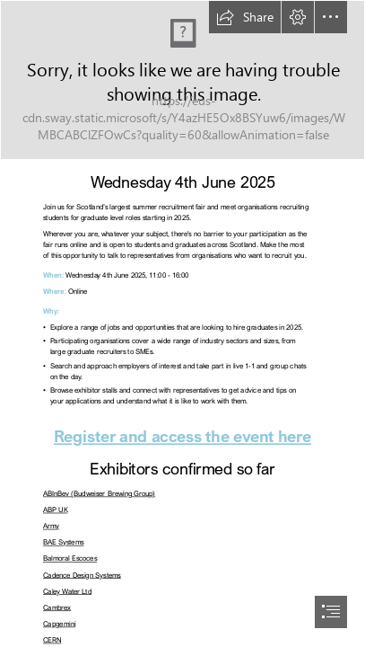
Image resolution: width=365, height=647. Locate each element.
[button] (245, 17)
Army (51, 526)
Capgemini (59, 624)
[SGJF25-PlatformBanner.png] (182, 80)
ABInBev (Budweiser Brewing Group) (99, 494)
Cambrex (57, 608)
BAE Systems (63, 542)
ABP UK (55, 510)
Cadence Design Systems (82, 575)
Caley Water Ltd (67, 591)
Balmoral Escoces (70, 558)
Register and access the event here (182, 436)
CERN (52, 640)
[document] (182, 323)
